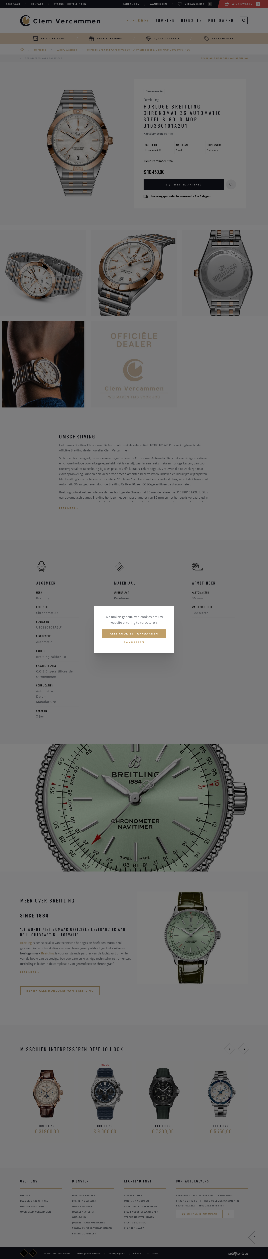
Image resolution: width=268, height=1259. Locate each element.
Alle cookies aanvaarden (134, 633)
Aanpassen (134, 642)
